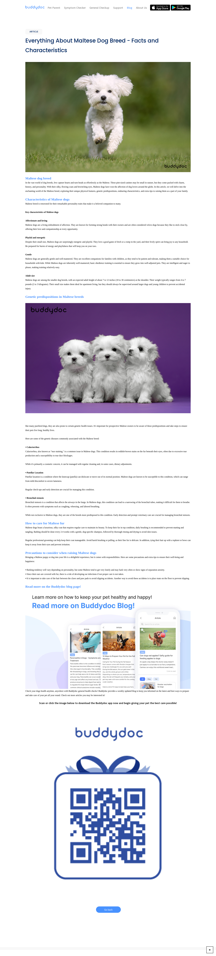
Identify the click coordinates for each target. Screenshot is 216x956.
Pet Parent (54, 7)
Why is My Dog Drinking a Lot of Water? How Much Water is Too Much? (48, 861)
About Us (141, 7)
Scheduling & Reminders (67, 909)
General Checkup (99, 7)
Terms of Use (113, 938)
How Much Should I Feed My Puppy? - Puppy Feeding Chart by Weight (108, 861)
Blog (129, 7)
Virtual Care (62, 905)
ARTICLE (33, 853)
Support (118, 7)
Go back (108, 753)
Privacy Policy (132, 938)
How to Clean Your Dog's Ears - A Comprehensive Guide (161, 861)
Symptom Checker (75, 7)
